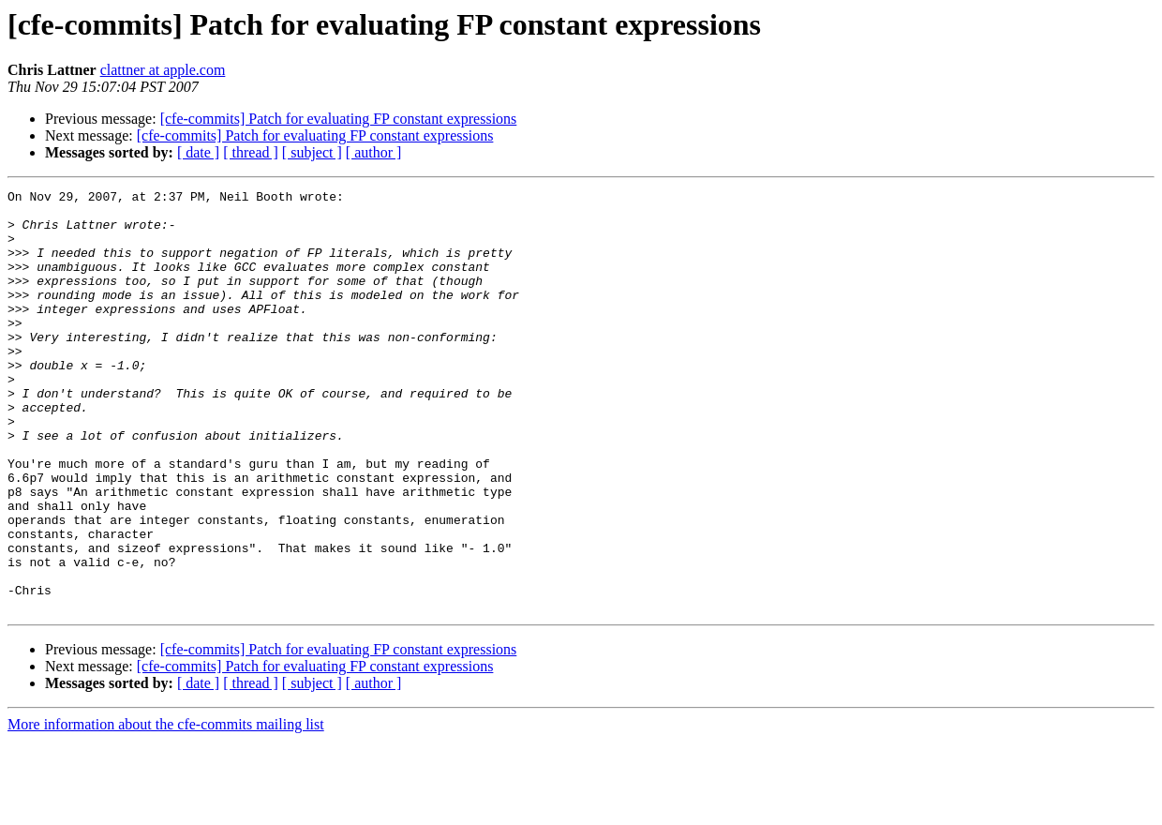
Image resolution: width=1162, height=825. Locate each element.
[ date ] (198, 152)
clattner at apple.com (163, 70)
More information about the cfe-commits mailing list (165, 809)
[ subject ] (312, 152)
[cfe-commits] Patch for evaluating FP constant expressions (338, 119)
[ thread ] (250, 152)
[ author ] (374, 152)
